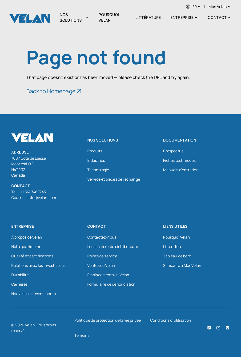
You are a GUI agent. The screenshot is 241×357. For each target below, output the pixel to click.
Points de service (102, 256)
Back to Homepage (51, 91)
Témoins (81, 335)
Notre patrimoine (26, 246)
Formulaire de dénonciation (111, 284)
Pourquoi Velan (176, 237)
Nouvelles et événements (33, 293)
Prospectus (173, 151)
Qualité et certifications (32, 256)
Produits (94, 151)
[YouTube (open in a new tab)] (218, 328)
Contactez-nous (101, 237)
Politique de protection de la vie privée (107, 320)
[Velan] (29, 18)
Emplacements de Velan (108, 274)
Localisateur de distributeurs (112, 246)
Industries (96, 160)
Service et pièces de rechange (113, 179)
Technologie (98, 169)
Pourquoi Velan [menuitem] (109, 17)
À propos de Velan (26, 237)
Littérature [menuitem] (148, 17)
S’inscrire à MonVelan (182, 265)
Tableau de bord (177, 256)
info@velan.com (42, 197)
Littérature (172, 246)
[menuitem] (191, 6)
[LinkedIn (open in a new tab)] (209, 328)
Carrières (19, 284)
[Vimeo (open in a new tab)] (227, 328)
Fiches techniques (179, 160)
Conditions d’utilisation (170, 320)
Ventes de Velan (101, 265)
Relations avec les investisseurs (39, 265)
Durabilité (20, 274)
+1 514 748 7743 (33, 192)
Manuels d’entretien (180, 169)
